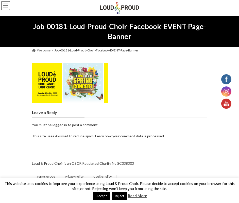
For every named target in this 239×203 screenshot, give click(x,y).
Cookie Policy (102, 176)
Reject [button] (119, 196)
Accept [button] (101, 196)
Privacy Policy (74, 176)
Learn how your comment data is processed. (130, 136)
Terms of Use (46, 176)
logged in (60, 125)
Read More (137, 195)
